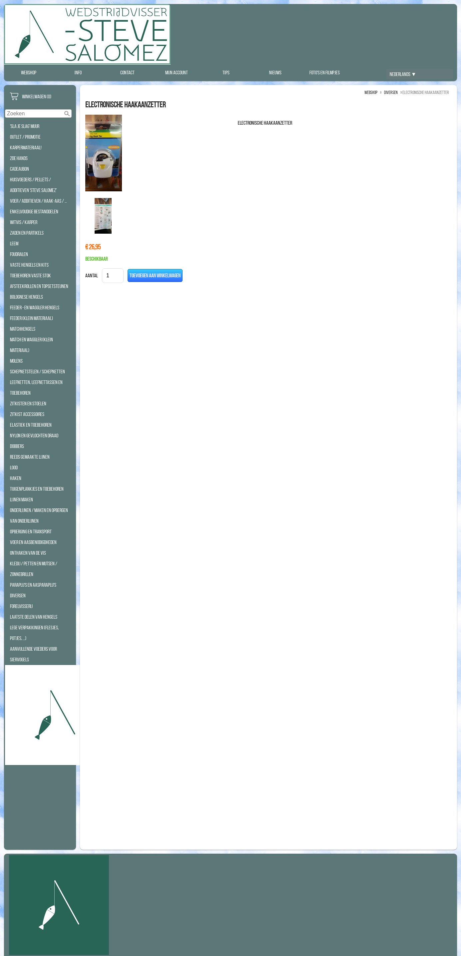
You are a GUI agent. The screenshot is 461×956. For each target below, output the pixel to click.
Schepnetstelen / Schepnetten (37, 371)
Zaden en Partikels (27, 233)
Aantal (91, 275)
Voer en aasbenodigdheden (33, 542)
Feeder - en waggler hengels (34, 307)
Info (78, 72)
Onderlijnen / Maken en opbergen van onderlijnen (39, 515)
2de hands (19, 158)
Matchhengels (22, 329)
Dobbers (17, 446)
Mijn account (176, 72)
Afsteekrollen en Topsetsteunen (39, 286)
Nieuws (275, 72)
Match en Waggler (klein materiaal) (31, 345)
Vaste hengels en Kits (29, 265)
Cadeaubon (19, 169)
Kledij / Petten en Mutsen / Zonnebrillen (33, 569)
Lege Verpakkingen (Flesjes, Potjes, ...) (34, 633)
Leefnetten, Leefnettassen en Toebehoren (36, 387)
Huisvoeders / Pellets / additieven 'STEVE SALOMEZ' (33, 185)
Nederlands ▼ (403, 74)
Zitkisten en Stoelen (28, 403)
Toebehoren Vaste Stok (30, 275)
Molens (16, 361)
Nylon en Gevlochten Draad (34, 435)
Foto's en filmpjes (324, 72)
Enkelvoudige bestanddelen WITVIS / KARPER (34, 217)
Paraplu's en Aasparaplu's (33, 585)
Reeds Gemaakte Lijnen (30, 457)
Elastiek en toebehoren (31, 425)
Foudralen (19, 254)
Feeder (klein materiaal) (31, 318)
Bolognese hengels (26, 297)
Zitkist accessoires (27, 414)
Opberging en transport (31, 531)
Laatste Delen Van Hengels (33, 617)
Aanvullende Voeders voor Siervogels (33, 654)
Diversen (18, 595)
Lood (14, 467)
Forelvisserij (21, 606)
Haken (15, 478)
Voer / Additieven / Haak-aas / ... (38, 201)
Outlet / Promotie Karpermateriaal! (26, 142)
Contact (127, 72)
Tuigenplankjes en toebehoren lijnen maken (37, 494)
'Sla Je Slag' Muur (24, 126)
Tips (226, 72)
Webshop (28, 72)
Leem (14, 243)
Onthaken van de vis (28, 553)
